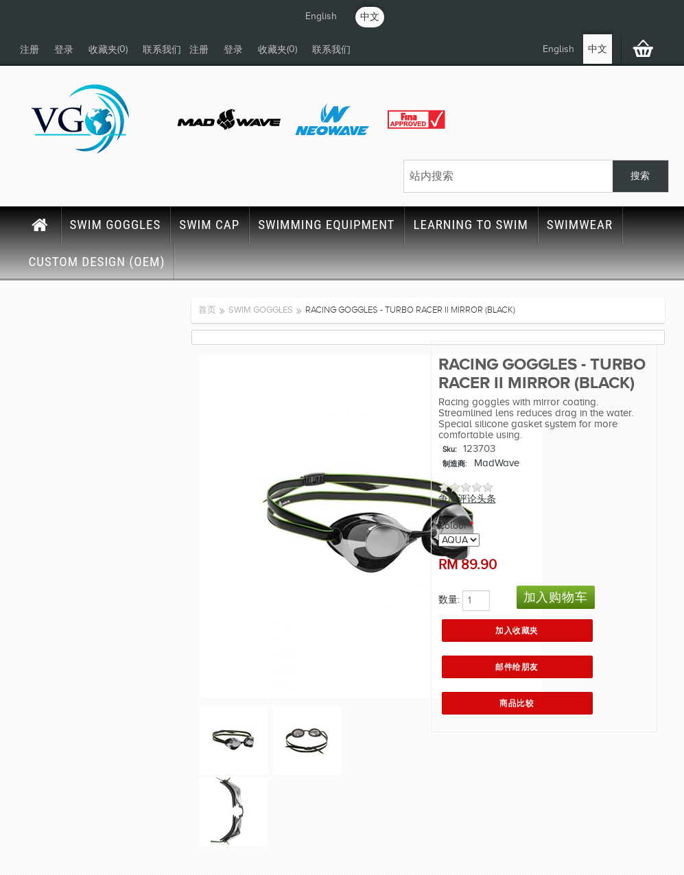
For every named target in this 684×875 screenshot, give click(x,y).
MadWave (496, 462)
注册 (29, 50)
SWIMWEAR (580, 224)
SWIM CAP (209, 224)
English (321, 16)
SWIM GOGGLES (115, 224)
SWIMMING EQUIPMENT (326, 224)
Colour (452, 525)
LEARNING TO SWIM (470, 224)
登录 (63, 50)
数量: (449, 600)
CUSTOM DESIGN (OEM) (97, 261)
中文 (369, 17)
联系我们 (162, 50)
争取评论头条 (467, 499)
